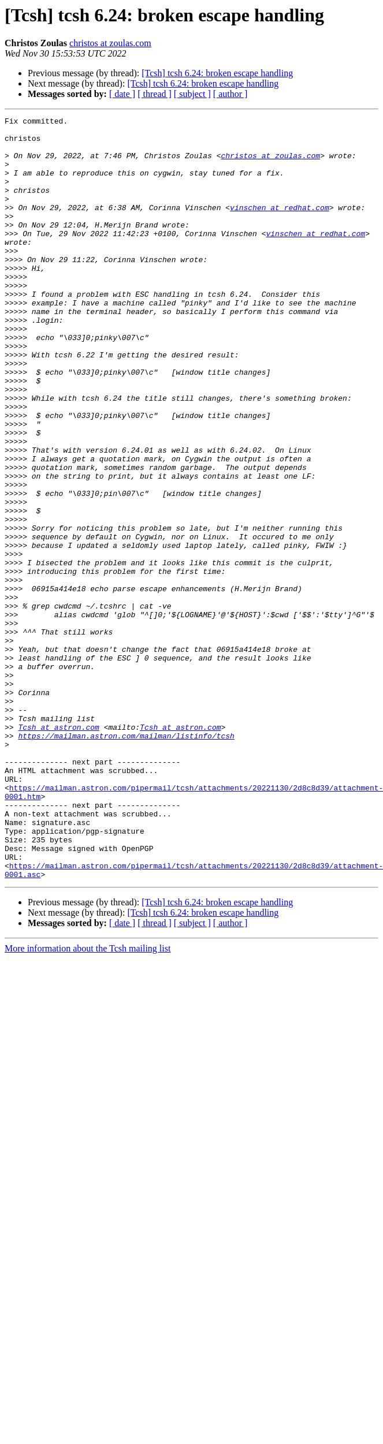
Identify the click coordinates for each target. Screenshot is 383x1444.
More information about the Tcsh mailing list (87, 1101)
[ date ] (122, 94)
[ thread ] (154, 94)
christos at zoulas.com (110, 43)
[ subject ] (192, 94)
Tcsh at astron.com (58, 850)
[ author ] (230, 94)
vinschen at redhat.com (279, 226)
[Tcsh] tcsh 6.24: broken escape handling (217, 73)
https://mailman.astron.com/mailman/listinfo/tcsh (126, 860)
